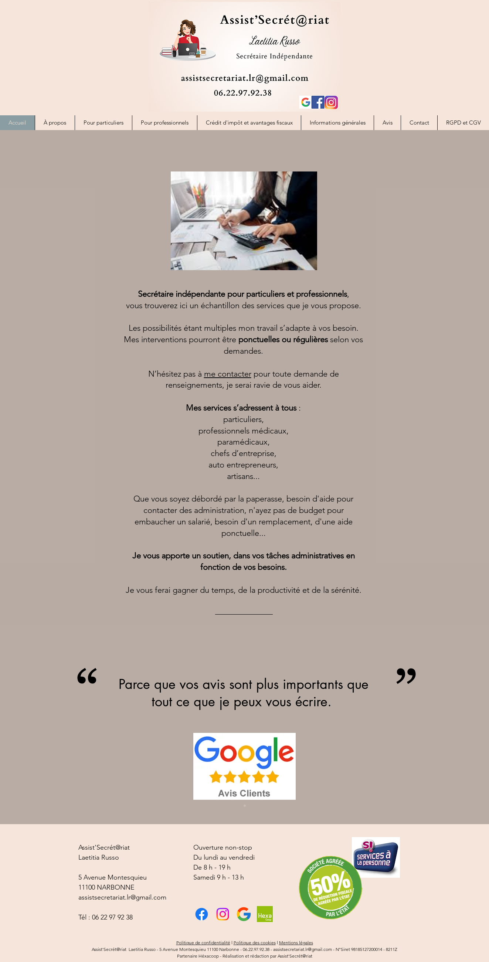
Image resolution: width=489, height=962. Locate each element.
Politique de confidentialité (203, 942)
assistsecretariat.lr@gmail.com (122, 897)
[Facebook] (201, 914)
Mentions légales (296, 942)
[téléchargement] (243, 914)
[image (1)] (265, 914)
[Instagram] (222, 914)
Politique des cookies (255, 942)
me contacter (227, 374)
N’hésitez (164, 374)
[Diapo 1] (245, 806)
